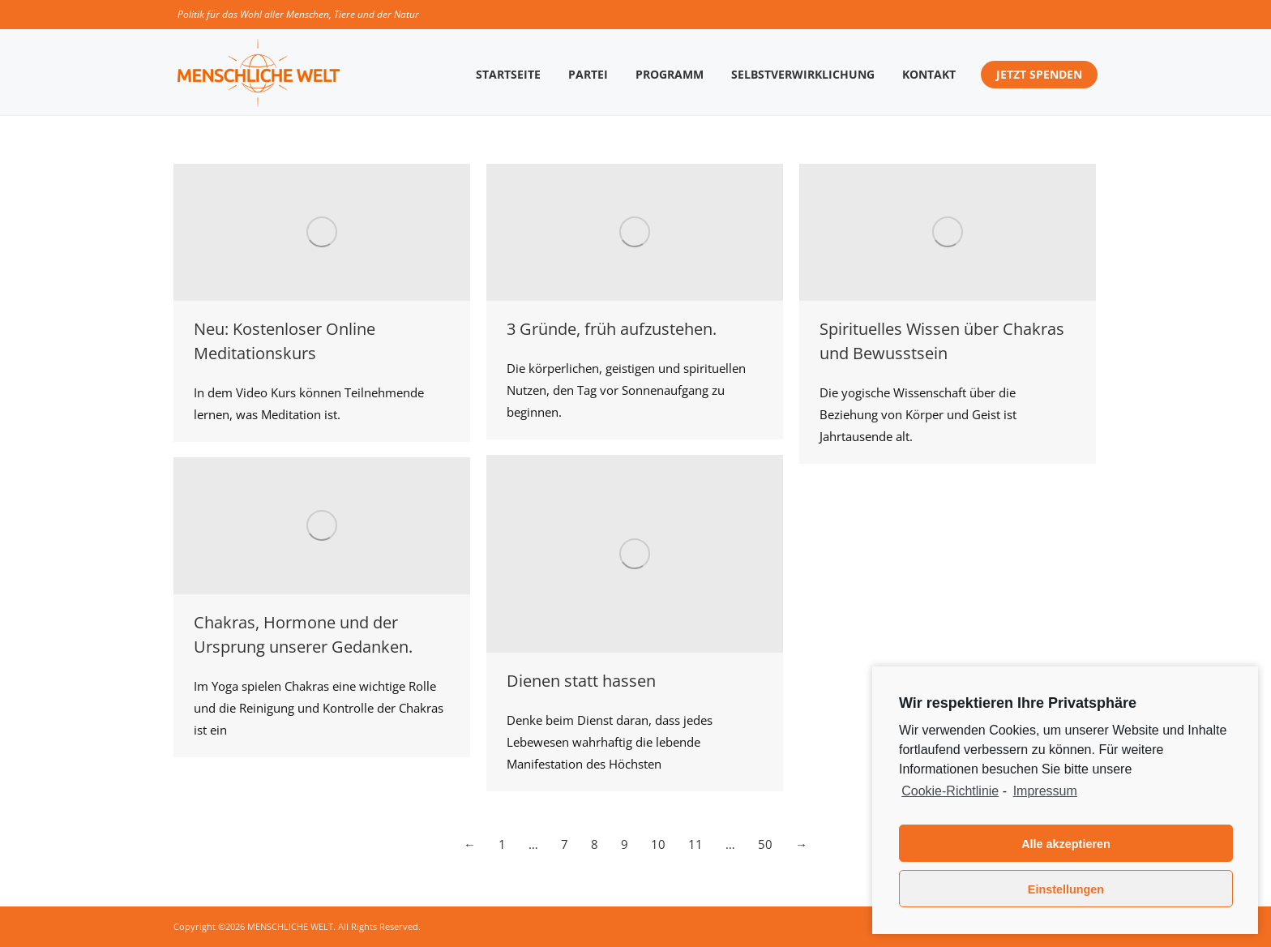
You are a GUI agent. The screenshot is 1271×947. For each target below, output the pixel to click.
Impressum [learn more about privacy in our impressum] (1045, 791)
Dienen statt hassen (581, 681)
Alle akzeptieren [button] (1066, 844)
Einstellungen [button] (1066, 889)
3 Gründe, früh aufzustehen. (612, 329)
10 (658, 844)
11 (695, 844)
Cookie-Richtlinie (950, 791)
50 (765, 844)
